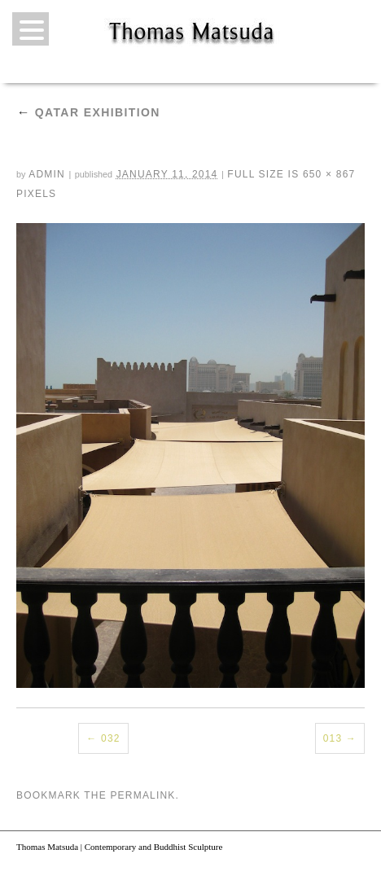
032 (110, 738)
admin (46, 174)
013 (333, 738)
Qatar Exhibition (88, 112)
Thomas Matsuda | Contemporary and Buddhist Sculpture (119, 847)
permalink (142, 795)
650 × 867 (329, 174)
